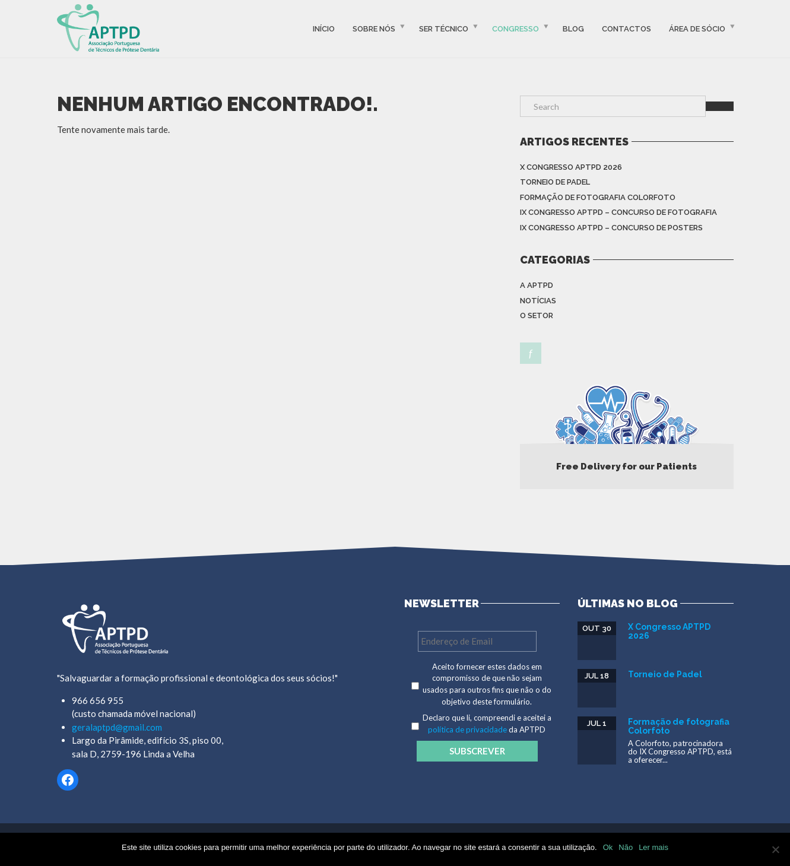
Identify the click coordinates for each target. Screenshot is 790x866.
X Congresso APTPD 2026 (571, 167)
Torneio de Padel (555, 181)
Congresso (515, 28)
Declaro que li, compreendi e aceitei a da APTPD (487, 723)
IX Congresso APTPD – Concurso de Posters (611, 227)
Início (324, 28)
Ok (608, 847)
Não (625, 847)
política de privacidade (467, 729)
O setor (536, 315)
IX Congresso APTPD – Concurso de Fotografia (618, 212)
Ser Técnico (443, 28)
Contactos (626, 28)
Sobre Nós (374, 28)
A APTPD (536, 285)
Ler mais (653, 847)
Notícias (538, 300)
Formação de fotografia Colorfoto (597, 197)
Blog (573, 28)
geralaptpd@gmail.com (117, 727)
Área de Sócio (697, 28)
